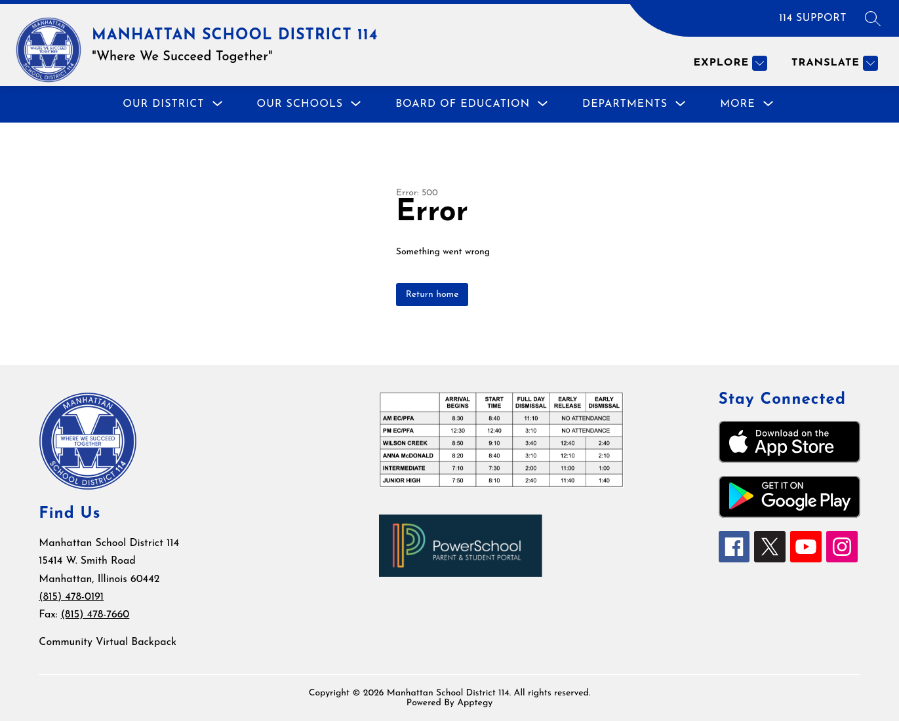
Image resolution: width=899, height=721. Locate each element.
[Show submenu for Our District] (163, 104)
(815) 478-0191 (71, 597)
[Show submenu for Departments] (625, 104)
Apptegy (474, 703)
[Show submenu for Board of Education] (462, 104)
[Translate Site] (833, 63)
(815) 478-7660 (95, 615)
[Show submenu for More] (737, 104)
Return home (432, 295)
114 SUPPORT (813, 18)
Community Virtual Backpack (107, 642)
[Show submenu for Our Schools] (300, 104)
